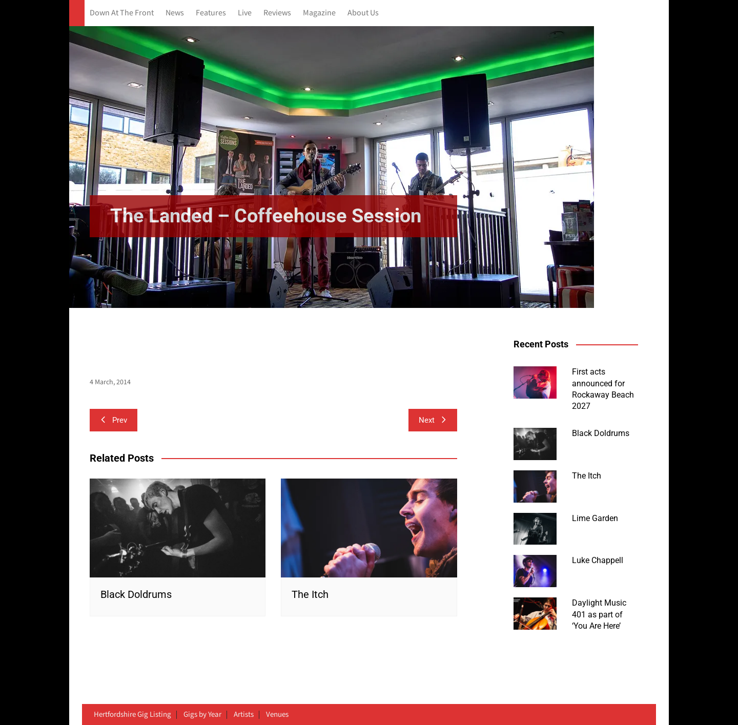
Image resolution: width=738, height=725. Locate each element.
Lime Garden (595, 518)
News (175, 13)
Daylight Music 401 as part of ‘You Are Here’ (599, 614)
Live (245, 13)
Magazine (319, 13)
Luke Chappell (597, 560)
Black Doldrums (136, 594)
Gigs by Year (202, 715)
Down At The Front (122, 13)
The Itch (310, 594)
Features (211, 13)
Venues (277, 715)
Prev (113, 420)
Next (433, 420)
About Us (363, 13)
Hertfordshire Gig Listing (132, 715)
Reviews (277, 13)
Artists (244, 715)
